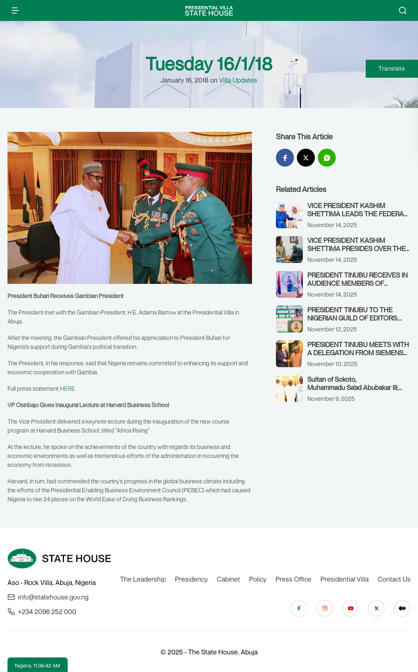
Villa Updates (238, 80)
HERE (67, 388)
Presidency (191, 579)
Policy (258, 579)
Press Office (293, 579)
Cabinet (228, 579)
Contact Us (394, 579)
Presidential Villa (344, 579)
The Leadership (143, 579)
